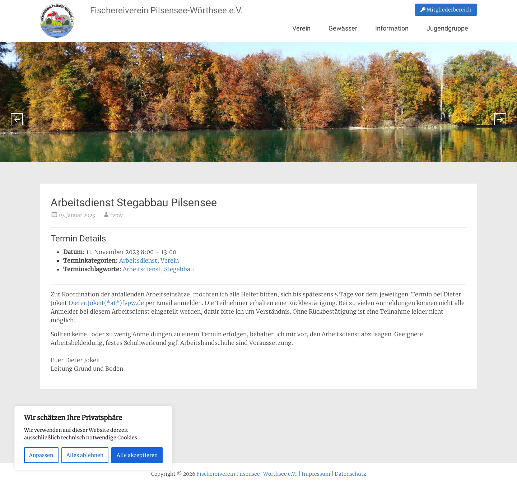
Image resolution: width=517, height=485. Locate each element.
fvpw (116, 215)
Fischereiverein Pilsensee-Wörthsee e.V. (166, 10)
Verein (301, 28)
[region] (93, 438)
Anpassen (41, 455)
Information (392, 28)
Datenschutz (350, 474)
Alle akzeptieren (137, 455)
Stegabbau (179, 269)
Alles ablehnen (84, 455)
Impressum (316, 474)
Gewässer (343, 28)
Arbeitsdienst (138, 260)
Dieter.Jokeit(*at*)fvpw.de (106, 302)
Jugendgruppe (447, 28)
